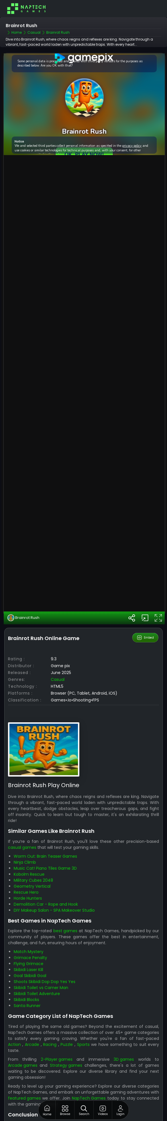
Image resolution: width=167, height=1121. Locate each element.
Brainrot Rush (23, 596)
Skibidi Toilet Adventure (37, 973)
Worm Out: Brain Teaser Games (45, 835)
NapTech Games (89, 1077)
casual (58, 658)
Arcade (32, 1023)
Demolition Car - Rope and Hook (46, 883)
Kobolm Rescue (29, 853)
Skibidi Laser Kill (28, 949)
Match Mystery (28, 931)
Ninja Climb (25, 841)
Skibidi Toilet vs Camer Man (41, 967)
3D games (124, 1038)
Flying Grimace (28, 943)
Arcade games (22, 1044)
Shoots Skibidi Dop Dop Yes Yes (44, 961)
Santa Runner (27, 985)
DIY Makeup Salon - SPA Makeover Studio (54, 889)
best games (65, 910)
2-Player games (57, 1038)
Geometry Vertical (32, 865)
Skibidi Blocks (26, 979)
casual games (22, 826)
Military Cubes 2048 (33, 859)
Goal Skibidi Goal (30, 955)
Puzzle (67, 1023)
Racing (50, 1023)
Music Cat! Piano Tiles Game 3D (45, 847)
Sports (83, 1023)
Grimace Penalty (30, 937)
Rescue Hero (26, 871)
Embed (145, 616)
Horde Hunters (28, 877)
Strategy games (66, 1044)
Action (14, 1023)
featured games (24, 1077)
